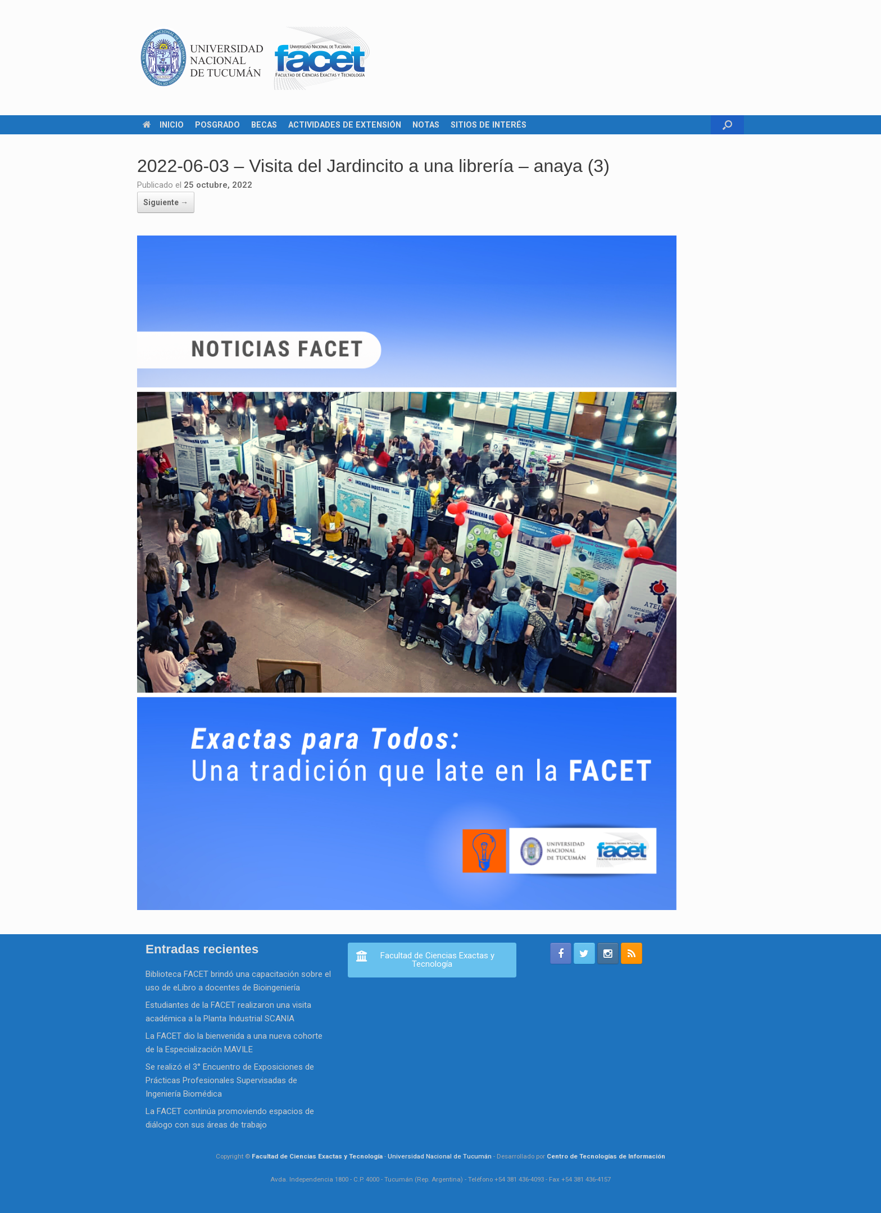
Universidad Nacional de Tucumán (440, 1156)
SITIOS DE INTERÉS (488, 124)
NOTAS (425, 124)
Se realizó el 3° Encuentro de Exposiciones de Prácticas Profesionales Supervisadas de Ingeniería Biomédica (230, 1080)
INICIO (163, 124)
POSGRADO (217, 124)
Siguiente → (165, 202)
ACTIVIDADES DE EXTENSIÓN (344, 124)
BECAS (264, 124)
